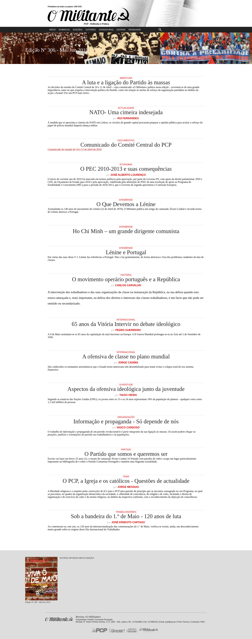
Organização (126, 417)
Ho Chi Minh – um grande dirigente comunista (126, 231)
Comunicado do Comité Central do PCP (126, 145)
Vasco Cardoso (128, 427)
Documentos (126, 140)
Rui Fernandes (128, 118)
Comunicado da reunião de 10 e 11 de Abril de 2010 (75, 149)
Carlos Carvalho (128, 285)
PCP (99, 630)
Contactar (195, 622)
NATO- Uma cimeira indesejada (126, 112)
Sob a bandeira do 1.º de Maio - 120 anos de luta (126, 516)
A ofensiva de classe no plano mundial (126, 356)
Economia (126, 164)
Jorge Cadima (128, 362)
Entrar (121, 29)
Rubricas (64, 29)
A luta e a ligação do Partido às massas (126, 82)
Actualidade (126, 108)
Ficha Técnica (183, 622)
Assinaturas (106, 29)
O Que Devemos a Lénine (125, 204)
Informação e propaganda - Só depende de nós (126, 421)
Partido (126, 449)
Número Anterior (248, 50)
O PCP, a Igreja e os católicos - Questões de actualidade (126, 481)
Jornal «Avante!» (117, 630)
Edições (77, 29)
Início (52, 29)
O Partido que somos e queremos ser (126, 454)
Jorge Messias (128, 487)
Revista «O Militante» (59, 619)
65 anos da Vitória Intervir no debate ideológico (126, 324)
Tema (126, 476)
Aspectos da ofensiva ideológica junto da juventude (125, 389)
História (126, 275)
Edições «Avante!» (132, 630)
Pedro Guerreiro (128, 330)
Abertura (126, 78)
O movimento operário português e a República (126, 279)
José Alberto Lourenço (128, 174)
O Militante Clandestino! (149, 630)
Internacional (126, 319)
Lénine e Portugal (126, 252)
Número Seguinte (4, 50)
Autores (91, 29)
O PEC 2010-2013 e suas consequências (126, 169)
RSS (203, 622)
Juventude (126, 384)
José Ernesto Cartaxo (128, 522)
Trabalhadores (126, 512)
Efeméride (126, 200)
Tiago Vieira (128, 395)
